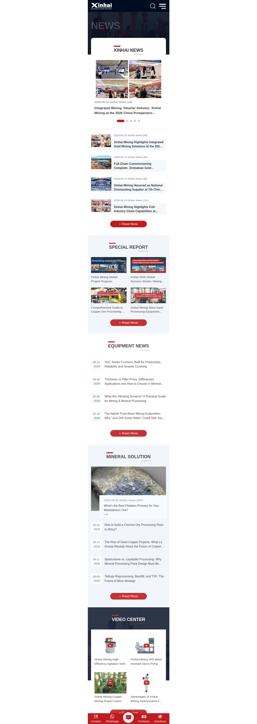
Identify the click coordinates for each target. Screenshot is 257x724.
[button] (120, 121)
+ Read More (128, 224)
